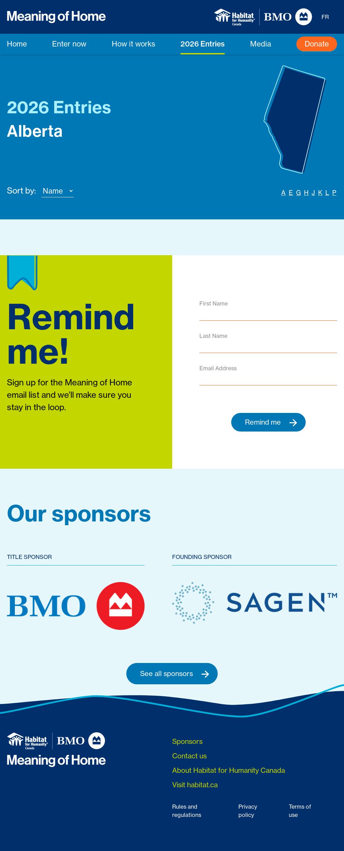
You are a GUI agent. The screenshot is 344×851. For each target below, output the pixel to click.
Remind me (271, 422)
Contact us (189, 756)
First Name (213, 303)
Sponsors (187, 741)
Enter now (69, 43)
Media (260, 43)
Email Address (218, 368)
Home (17, 43)
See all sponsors (174, 673)
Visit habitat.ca (195, 785)
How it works (133, 43)
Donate (317, 43)
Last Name (213, 335)
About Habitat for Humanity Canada (228, 770)
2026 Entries (202, 43)
